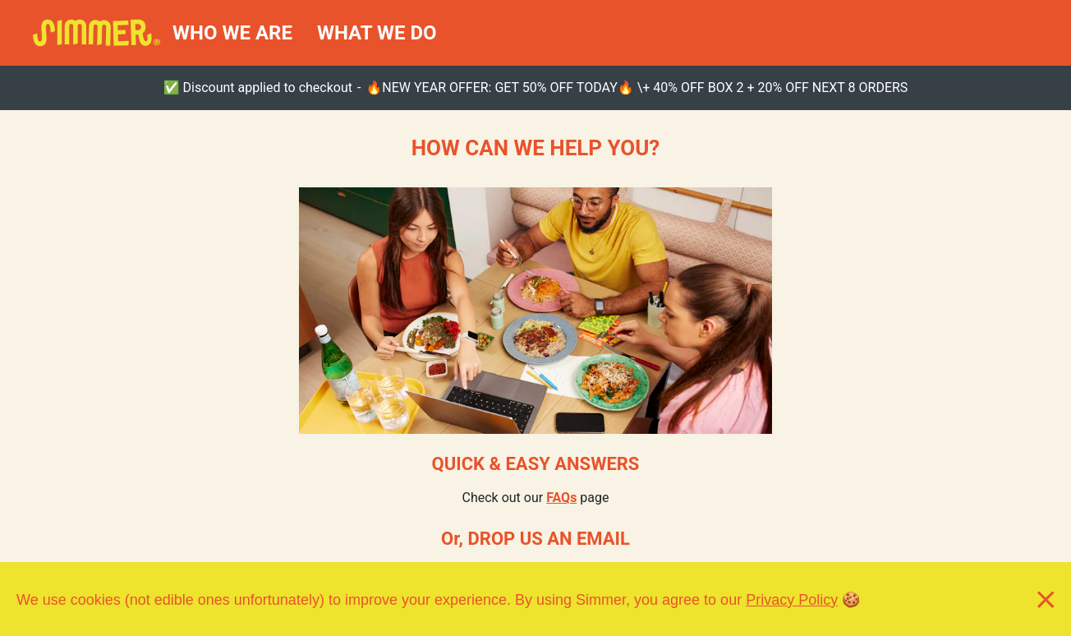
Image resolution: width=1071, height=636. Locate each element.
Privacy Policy (792, 599)
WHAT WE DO (377, 32)
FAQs (561, 497)
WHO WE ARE (232, 32)
